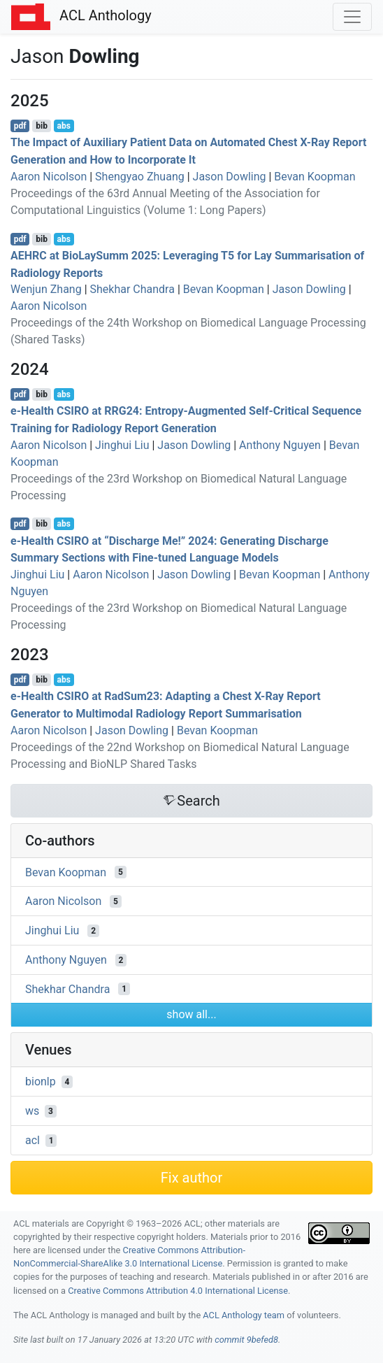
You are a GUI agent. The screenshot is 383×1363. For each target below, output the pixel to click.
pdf (20, 126)
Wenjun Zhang (46, 289)
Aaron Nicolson (48, 176)
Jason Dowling (229, 176)
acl (32, 1140)
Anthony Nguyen (280, 445)
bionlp (40, 1081)
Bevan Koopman (314, 176)
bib (42, 126)
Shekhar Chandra (132, 289)
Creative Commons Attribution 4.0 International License (178, 1290)
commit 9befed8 (246, 1339)
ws (32, 1111)
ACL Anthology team (243, 1315)
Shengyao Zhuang (140, 176)
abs (63, 126)
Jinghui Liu (122, 445)
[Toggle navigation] (352, 17)
